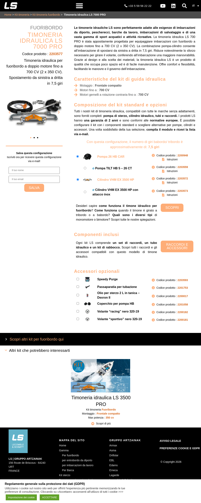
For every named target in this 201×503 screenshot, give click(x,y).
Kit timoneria (22, 14)
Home (7, 14)
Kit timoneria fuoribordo (46, 14)
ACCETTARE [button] (49, 497)
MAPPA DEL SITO (72, 440)
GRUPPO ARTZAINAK (125, 440)
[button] (79, 5)
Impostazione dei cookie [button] (21, 497)
